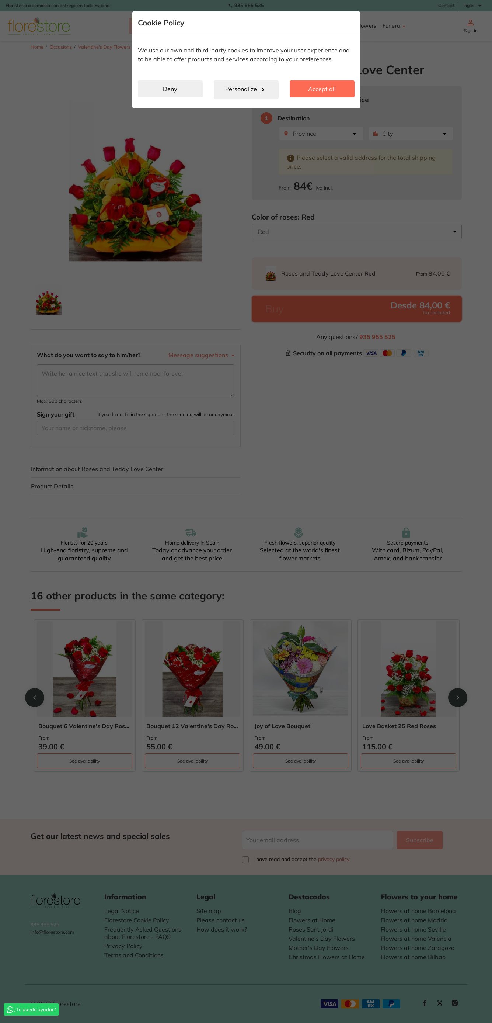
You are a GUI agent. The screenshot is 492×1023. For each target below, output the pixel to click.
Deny (170, 89)
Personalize (246, 89)
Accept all (322, 89)
